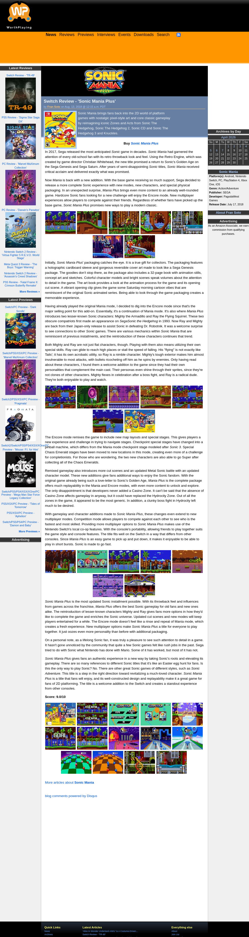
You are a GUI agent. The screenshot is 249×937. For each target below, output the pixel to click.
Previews (86, 34)
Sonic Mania (228, 172)
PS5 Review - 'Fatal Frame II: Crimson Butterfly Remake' (20, 284)
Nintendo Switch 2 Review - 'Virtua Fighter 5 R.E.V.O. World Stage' (20, 255)
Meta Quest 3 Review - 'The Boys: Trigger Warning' (20, 266)
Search (163, 34)
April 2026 (228, 137)
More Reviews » (30, 291)
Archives (48, 934)
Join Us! (175, 934)
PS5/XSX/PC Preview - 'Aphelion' (20, 514)
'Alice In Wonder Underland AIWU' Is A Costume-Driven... (110, 931)
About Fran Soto (228, 212)
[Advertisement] (124, 52)
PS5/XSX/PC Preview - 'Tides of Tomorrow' (21, 505)
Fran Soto (54, 106)
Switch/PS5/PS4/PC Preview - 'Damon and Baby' (20, 523)
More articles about (69, 782)
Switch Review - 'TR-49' (20, 75)
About (174, 931)
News (47, 931)
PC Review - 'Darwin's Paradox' (20, 209)
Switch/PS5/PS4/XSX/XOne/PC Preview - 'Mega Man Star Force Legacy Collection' (21, 494)
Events (124, 34)
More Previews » (29, 531)
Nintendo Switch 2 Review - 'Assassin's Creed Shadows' (20, 275)
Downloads (144, 34)
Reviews (67, 34)
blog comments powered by (71, 796)
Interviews (106, 34)
